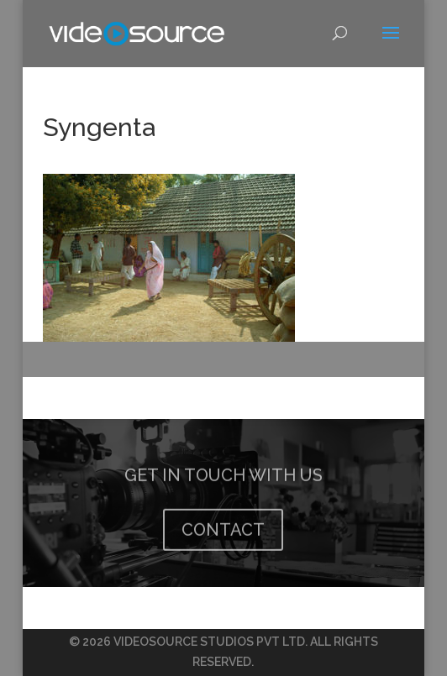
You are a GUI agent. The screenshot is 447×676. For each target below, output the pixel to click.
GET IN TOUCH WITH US (223, 486)
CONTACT (223, 541)
